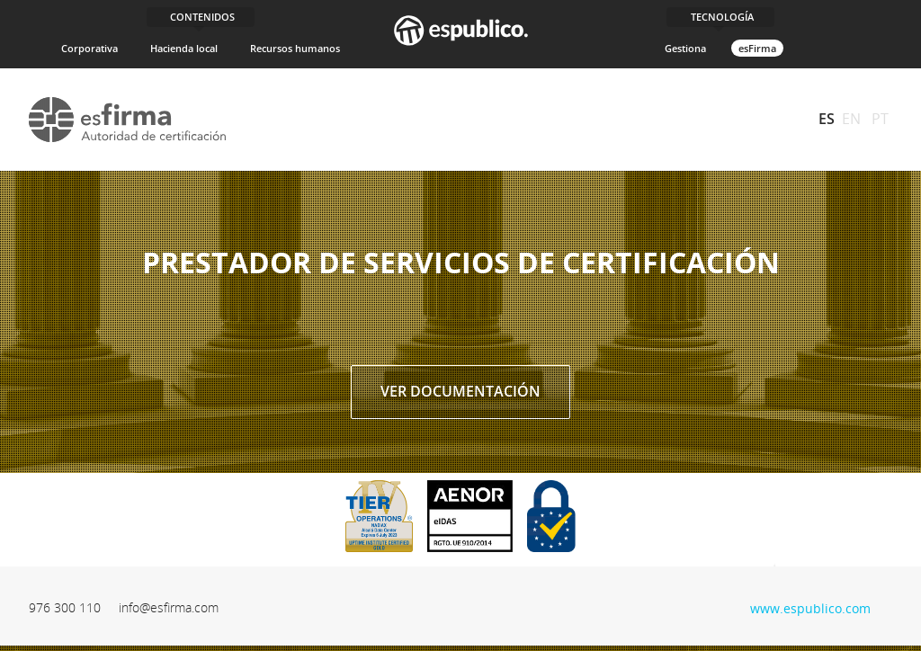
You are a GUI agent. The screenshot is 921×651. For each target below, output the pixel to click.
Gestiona (685, 48)
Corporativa (89, 48)
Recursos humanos (295, 48)
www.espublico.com (810, 606)
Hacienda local (184, 48)
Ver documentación (460, 391)
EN (851, 119)
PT (880, 119)
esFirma (757, 48)
